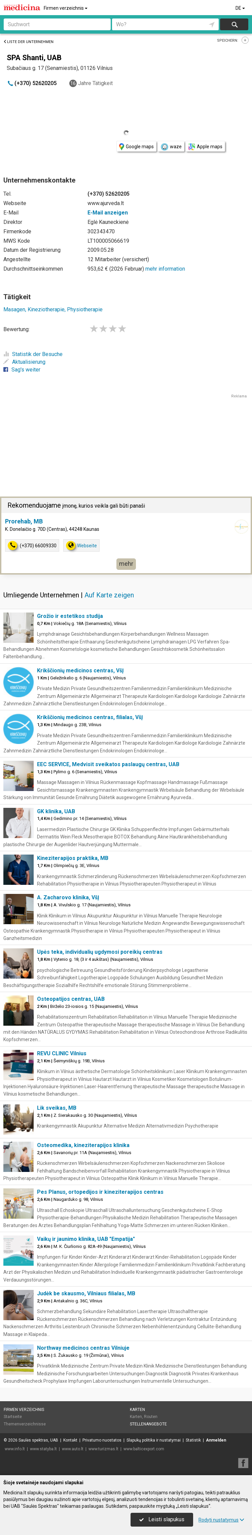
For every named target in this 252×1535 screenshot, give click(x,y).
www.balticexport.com (143, 1449)
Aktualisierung (24, 362)
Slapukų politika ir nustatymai (154, 1440)
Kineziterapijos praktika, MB (72, 858)
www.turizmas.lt (103, 1449)
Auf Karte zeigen (109, 595)
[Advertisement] (126, 446)
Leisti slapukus (161, 1519)
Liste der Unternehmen (28, 42)
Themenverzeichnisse (25, 1424)
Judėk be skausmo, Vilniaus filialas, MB (86, 1293)
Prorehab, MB (24, 521)
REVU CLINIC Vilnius (61, 1053)
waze (171, 147)
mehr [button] (126, 563)
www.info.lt (15, 1449)
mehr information (165, 269)
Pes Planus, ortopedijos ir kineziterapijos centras (100, 1192)
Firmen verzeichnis (66, 8)
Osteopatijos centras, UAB (71, 999)
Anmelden (216, 1440)
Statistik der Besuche (33, 354)
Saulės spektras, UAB (38, 1440)
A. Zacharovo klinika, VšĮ (68, 897)
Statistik (193, 1440)
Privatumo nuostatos (101, 1440)
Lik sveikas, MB (56, 1108)
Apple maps (205, 146)
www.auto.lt (72, 1449)
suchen (234, 24)
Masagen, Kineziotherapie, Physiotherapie (53, 309)
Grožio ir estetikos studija (70, 616)
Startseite (13, 1416)
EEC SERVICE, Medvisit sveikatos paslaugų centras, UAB (108, 764)
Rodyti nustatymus (221, 1520)
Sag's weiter (21, 369)
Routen (150, 1416)
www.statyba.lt (43, 1449)
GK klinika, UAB (56, 811)
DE (241, 8)
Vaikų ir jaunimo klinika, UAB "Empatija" (86, 1239)
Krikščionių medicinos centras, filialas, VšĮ (90, 717)
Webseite (81, 545)
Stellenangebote (148, 1424)
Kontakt (70, 1440)
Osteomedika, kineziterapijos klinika (83, 1145)
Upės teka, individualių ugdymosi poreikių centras (100, 952)
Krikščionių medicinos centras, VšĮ (80, 670)
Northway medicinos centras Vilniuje (83, 1348)
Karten (137, 1409)
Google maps (136, 146)
